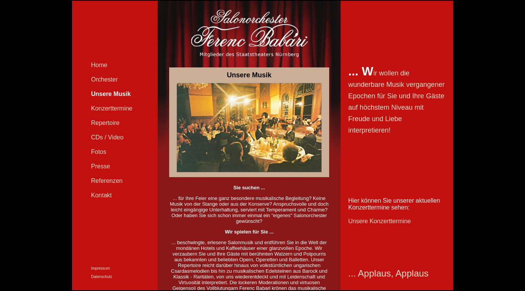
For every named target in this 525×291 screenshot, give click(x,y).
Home (99, 65)
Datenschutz (101, 277)
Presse (100, 166)
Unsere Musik (111, 94)
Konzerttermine (112, 108)
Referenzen (107, 180)
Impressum (100, 268)
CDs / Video (107, 137)
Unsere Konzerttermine (379, 221)
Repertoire (105, 123)
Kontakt (101, 195)
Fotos (98, 152)
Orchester (104, 79)
